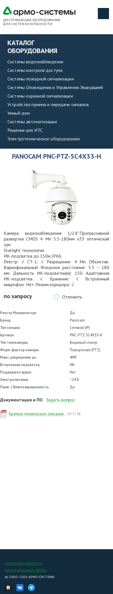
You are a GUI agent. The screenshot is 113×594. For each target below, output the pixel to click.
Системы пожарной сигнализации (40, 79)
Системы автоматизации (32, 121)
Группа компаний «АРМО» (26, 570)
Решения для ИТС (25, 130)
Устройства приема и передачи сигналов (48, 104)
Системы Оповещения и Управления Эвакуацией (55, 87)
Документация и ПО (21, 400)
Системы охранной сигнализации (40, 96)
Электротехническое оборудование (43, 139)
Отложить (72, 297)
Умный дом (18, 113)
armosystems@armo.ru (23, 563)
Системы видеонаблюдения (35, 61)
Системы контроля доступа (34, 70)
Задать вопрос (60, 400)
